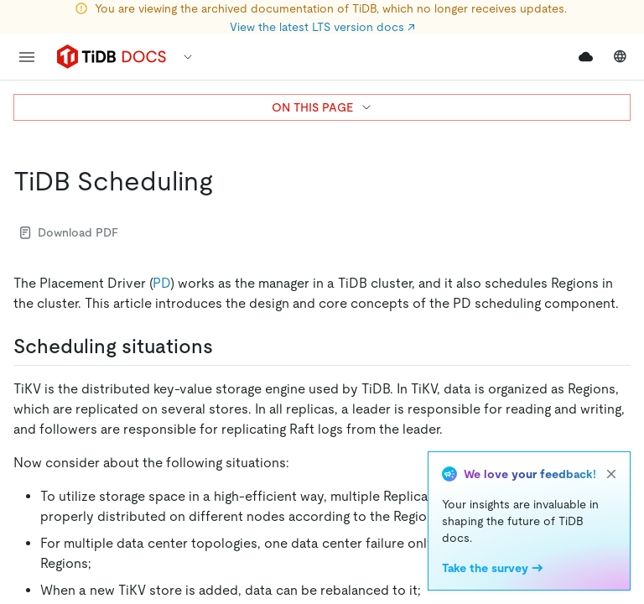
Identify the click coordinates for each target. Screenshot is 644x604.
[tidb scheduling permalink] (226, 181)
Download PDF (69, 232)
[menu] (27, 57)
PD (161, 283)
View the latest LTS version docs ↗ (322, 27)
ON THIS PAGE (322, 107)
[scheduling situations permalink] (226, 346)
